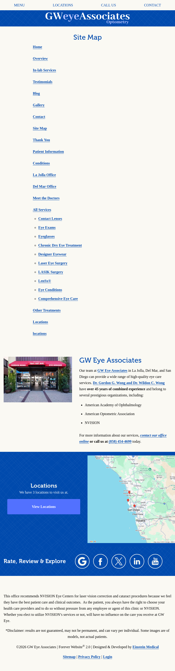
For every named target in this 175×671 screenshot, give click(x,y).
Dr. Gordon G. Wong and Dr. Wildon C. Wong (129, 383)
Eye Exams (47, 227)
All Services (42, 210)
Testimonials (42, 82)
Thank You (41, 140)
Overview (40, 58)
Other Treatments (47, 310)
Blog (36, 93)
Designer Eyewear (52, 254)
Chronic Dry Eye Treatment (60, 245)
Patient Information (48, 151)
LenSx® (44, 281)
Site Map (40, 128)
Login (107, 657)
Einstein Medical (146, 647)
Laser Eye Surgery (52, 263)
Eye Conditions (50, 290)
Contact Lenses (50, 219)
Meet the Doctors (46, 198)
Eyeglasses (46, 236)
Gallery (39, 105)
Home (37, 47)
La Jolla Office (44, 175)
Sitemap (69, 657)
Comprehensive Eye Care (58, 299)
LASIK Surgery (50, 272)
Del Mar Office (44, 186)
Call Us (108, 5)
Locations (63, 5)
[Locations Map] (131, 499)
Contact (152, 5)
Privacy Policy (89, 657)
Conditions (41, 163)
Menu (19, 5)
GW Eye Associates (112, 370)
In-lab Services (44, 70)
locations (39, 334)
